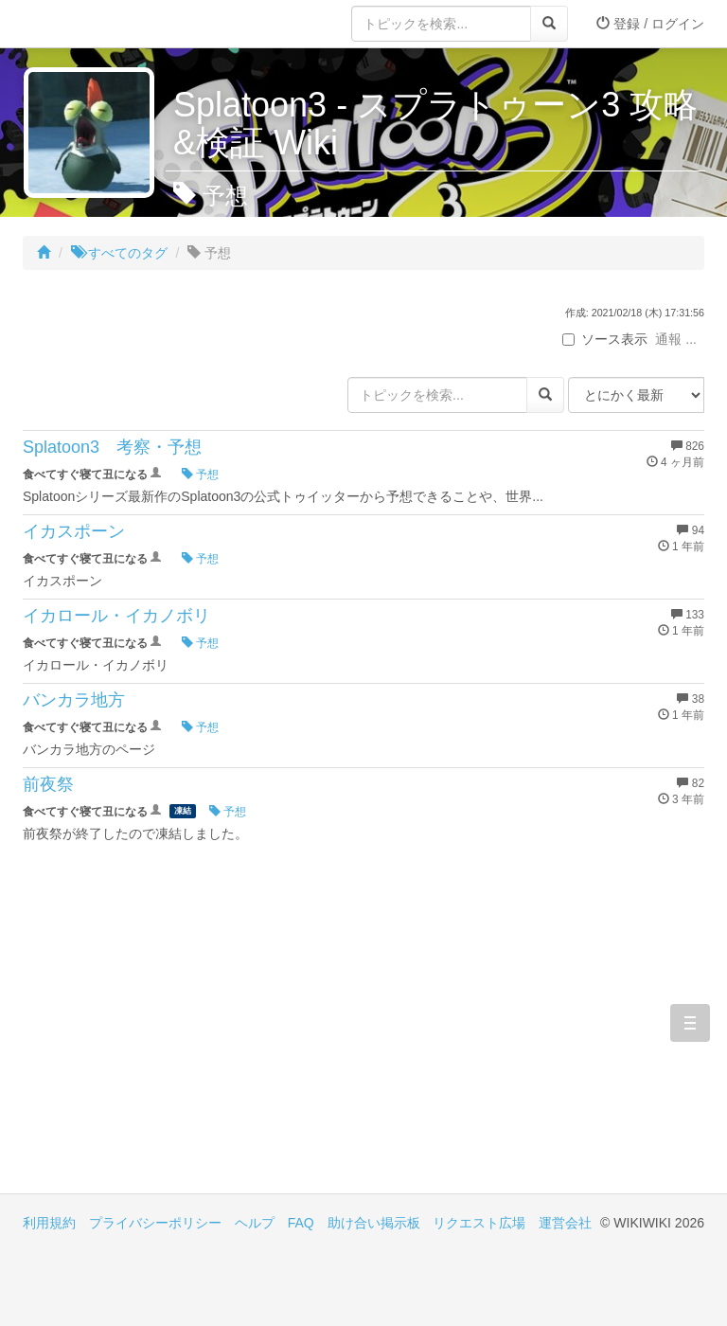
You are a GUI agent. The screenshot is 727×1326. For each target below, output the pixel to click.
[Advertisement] (193, 1032)
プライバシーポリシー (155, 1222)
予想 (200, 474)
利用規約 (49, 1222)
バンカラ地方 (74, 699)
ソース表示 (604, 339)
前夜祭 (48, 784)
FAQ (301, 1222)
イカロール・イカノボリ (116, 615)
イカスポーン (74, 531)
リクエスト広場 (479, 1222)
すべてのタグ (119, 252)
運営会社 (565, 1222)
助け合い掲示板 (374, 1222)
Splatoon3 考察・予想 (112, 447)
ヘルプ (255, 1222)
